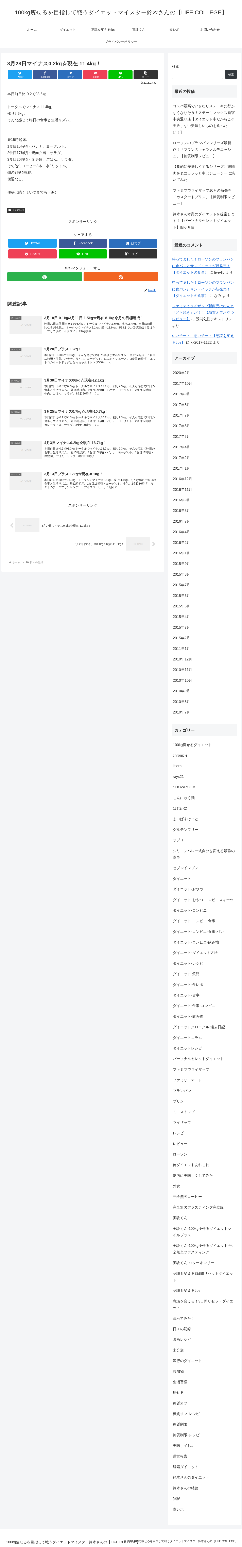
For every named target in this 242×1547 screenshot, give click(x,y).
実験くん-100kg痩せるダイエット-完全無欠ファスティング (202, 1249)
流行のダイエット (187, 1361)
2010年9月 (181, 691)
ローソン (180, 1154)
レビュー (180, 1144)
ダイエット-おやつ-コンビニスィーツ (203, 900)
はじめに (180, 808)
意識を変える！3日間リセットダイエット (203, 1304)
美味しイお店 (184, 1446)
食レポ (178, 1509)
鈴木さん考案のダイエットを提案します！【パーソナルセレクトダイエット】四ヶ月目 (204, 220)
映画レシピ (182, 1340)
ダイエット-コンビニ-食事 (194, 921)
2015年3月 (181, 627)
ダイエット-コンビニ (190, 910)
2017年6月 (181, 426)
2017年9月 (181, 394)
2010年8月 (181, 702)
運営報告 (180, 1456)
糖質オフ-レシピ (186, 1414)
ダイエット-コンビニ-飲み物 (196, 942)
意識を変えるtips (186, 1291)
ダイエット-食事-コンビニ (194, 1006)
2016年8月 (181, 511)
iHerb (177, 766)
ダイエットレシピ (187, 1048)
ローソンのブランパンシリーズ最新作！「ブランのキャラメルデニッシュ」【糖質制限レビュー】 (202, 149)
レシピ (178, 1133)
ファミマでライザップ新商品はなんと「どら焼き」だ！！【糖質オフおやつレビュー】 (203, 312)
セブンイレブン (185, 868)
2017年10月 (182, 384)
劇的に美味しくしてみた (193, 1176)
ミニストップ (184, 1112)
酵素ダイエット (185, 1467)
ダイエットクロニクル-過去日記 (199, 1027)
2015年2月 (181, 638)
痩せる (178, 1393)
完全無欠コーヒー (187, 1197)
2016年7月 (181, 521)
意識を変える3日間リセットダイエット (203, 1277)
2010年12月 (182, 659)
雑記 (176, 1499)
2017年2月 (181, 458)
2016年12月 (182, 479)
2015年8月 (181, 574)
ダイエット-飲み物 (188, 1016)
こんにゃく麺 (184, 798)
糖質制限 (180, 1424)
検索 (175, 67)
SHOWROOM (184, 787)
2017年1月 (181, 468)
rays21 (178, 777)
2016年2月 (181, 543)
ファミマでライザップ (191, 1069)
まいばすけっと (185, 819)
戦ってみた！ (184, 1318)
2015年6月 (181, 596)
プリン (178, 1101)
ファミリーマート (187, 1080)
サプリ (178, 840)
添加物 (178, 1371)
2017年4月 (181, 447)
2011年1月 (181, 649)
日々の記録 (16, 210)
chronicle (180, 755)
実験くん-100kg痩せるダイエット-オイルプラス (202, 1232)
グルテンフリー (185, 830)
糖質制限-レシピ (186, 1435)
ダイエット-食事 (186, 995)
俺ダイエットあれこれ (191, 1165)
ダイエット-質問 (186, 974)
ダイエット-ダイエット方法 (195, 953)
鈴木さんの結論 (185, 1488)
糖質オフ (180, 1403)
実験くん (180, 1218)
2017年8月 (181, 405)
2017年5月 (181, 437)
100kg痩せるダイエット (192, 745)
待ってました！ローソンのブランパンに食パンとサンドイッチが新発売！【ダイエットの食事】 (203, 265)
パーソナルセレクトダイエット (198, 1059)
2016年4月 (181, 532)
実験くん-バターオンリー (193, 1263)
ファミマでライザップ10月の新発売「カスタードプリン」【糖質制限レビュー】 (204, 197)
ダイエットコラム (187, 1038)
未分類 (178, 1350)
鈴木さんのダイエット (191, 1477)
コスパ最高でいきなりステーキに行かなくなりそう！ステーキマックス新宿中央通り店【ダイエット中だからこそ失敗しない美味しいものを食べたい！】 (204, 119)
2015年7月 (181, 585)
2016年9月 (181, 500)
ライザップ (182, 1123)
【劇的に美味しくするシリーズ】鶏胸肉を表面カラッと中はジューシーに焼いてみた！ (204, 173)
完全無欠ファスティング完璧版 (198, 1207)
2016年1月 (181, 553)
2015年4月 (181, 617)
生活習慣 (180, 1382)
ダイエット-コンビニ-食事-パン (198, 932)
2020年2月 (181, 373)
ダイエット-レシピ (188, 963)
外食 (176, 1186)
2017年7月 (181, 415)
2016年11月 (182, 490)
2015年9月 (181, 564)
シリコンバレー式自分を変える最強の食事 (204, 854)
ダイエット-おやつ (188, 889)
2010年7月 (181, 712)
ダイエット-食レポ (188, 985)
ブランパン (182, 1091)
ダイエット (182, 879)
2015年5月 (181, 606)
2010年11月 (182, 670)
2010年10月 (182, 680)
